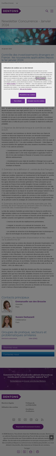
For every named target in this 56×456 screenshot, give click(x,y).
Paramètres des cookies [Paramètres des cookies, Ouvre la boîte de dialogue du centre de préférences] (27, 94)
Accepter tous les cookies (36, 101)
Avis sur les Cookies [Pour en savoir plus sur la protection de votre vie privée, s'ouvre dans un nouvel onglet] (26, 89)
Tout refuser (18, 101)
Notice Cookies (40, 78)
